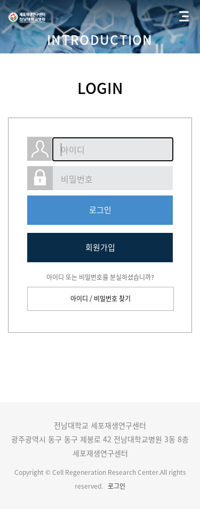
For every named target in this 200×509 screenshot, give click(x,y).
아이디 (79, 298)
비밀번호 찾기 (112, 298)
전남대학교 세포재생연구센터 (27, 16)
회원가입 (100, 247)
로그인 (100, 210)
